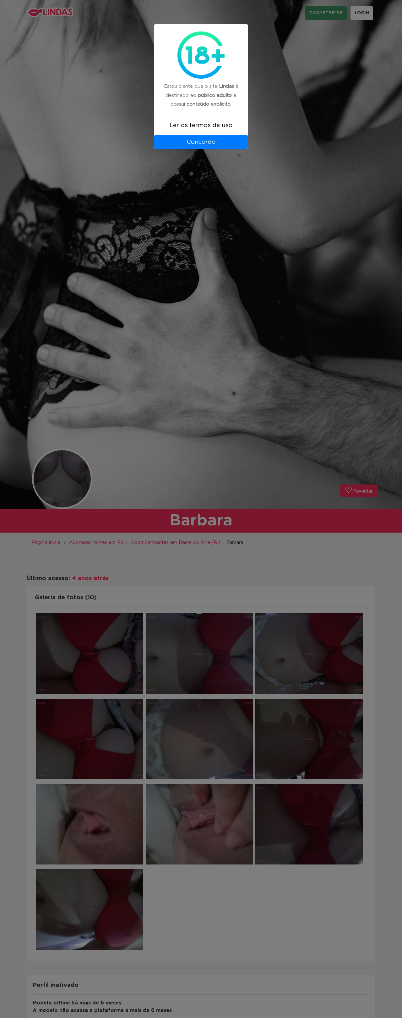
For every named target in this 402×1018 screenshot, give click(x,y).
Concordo (201, 142)
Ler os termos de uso (201, 125)
